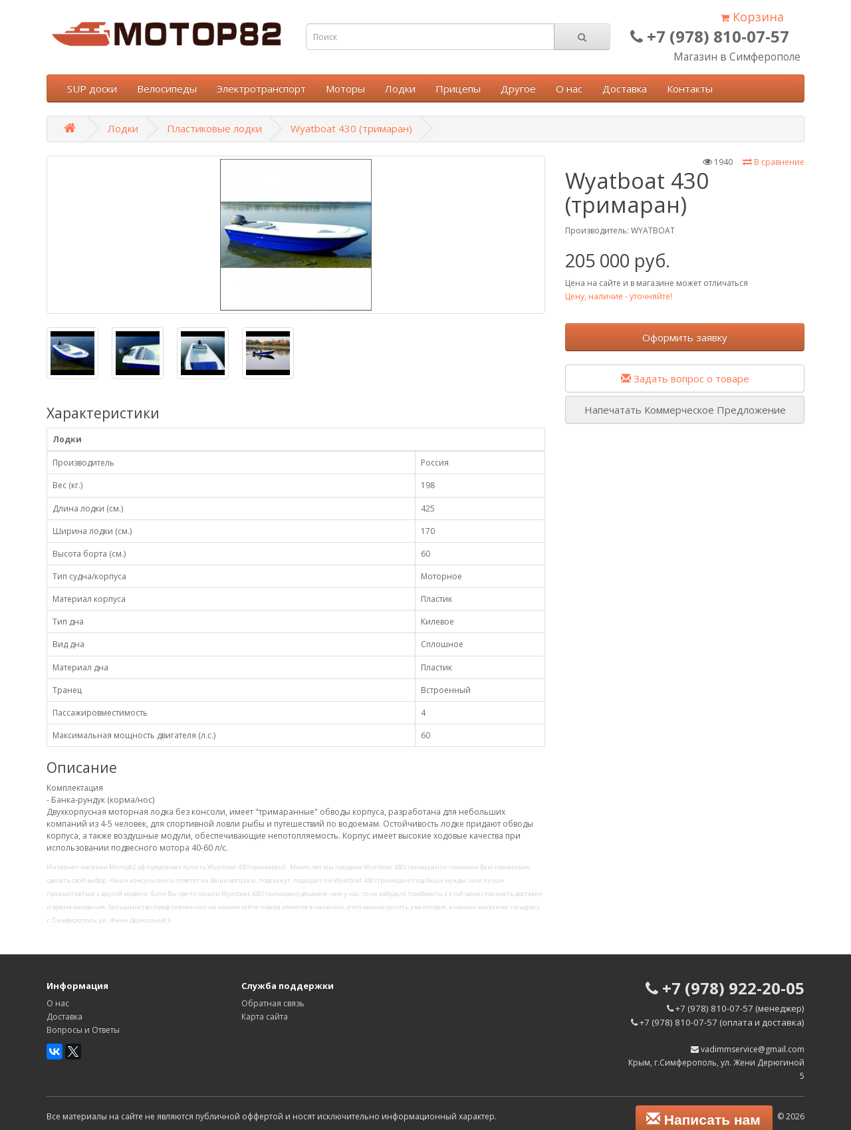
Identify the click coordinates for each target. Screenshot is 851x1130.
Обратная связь (272, 1003)
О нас (569, 88)
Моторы (345, 88)
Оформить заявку (684, 337)
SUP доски (92, 88)
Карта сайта (264, 1016)
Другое (518, 88)
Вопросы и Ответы (83, 1030)
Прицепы (458, 88)
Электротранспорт (261, 88)
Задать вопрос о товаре (685, 378)
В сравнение (773, 162)
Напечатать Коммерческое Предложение (685, 409)
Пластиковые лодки (214, 128)
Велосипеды (167, 88)
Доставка (624, 88)
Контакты (690, 88)
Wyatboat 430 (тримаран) (351, 128)
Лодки (400, 88)
